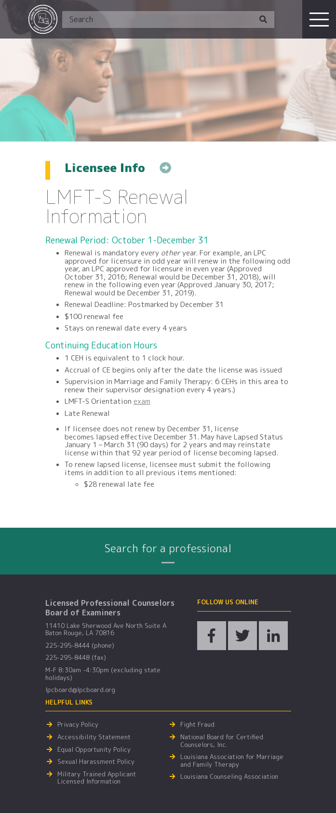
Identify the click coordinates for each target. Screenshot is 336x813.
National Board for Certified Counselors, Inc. (221, 740)
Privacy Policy (77, 725)
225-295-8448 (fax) (75, 658)
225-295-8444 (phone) (79, 646)
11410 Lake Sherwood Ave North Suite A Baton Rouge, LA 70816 (105, 629)
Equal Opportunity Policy (94, 750)
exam (142, 401)
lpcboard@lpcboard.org (80, 690)
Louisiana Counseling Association (229, 777)
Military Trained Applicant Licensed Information (96, 778)
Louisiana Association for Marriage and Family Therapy (231, 760)
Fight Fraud (197, 725)
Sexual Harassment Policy (95, 762)
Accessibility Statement (94, 737)
